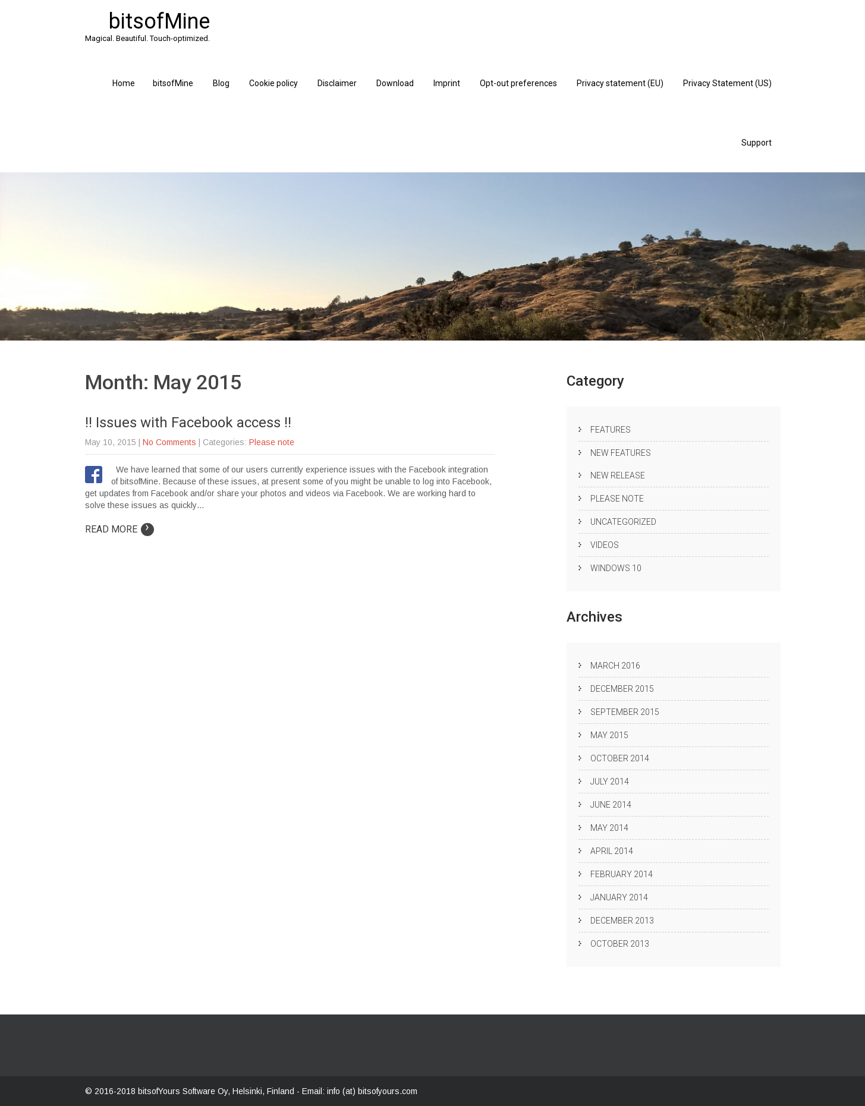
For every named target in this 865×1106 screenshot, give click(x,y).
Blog (221, 83)
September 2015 (624, 712)
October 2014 (619, 758)
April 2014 (611, 851)
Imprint (446, 83)
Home (123, 83)
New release (617, 475)
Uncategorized (623, 522)
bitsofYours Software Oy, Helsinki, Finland (217, 1091)
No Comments (169, 442)
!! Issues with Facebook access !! (188, 422)
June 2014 (610, 804)
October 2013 (619, 944)
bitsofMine (173, 83)
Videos (604, 545)
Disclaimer (337, 83)
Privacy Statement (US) (727, 83)
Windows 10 (615, 568)
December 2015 (622, 689)
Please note (271, 442)
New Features (620, 453)
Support (756, 142)
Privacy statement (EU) (620, 83)
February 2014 (621, 874)
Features (610, 429)
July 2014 (609, 781)
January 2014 (619, 897)
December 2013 (622, 920)
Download (395, 83)
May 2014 (609, 828)
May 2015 (609, 735)
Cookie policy (273, 83)
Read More (119, 529)
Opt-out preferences (518, 83)
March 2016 (615, 665)
